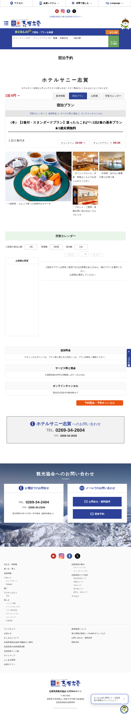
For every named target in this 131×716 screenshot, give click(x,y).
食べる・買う (9, 569)
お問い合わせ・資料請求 (82, 638)
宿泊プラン (78, 95)
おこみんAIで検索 (113, 43)
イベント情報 (11, 603)
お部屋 (94, 95)
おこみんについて (11, 638)
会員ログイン (9, 664)
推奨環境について (79, 629)
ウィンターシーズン (81, 571)
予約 (7, 596)
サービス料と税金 (69, 113)
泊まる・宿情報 (10, 564)
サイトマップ (9, 655)
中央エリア (78, 585)
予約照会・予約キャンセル (100, 402)
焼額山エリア (78, 582)
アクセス (18, 3)
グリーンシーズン (12, 614)
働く (6, 588)
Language (115, 3)
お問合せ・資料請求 (99, 501)
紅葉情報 (9, 621)
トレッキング (11, 617)
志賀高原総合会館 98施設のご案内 (18, 642)
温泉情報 (7, 573)
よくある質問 (9, 660)
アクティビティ (10, 593)
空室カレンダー (113, 95)
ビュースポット (11, 581)
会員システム (49, 3)
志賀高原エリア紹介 (80, 575)
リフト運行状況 (11, 610)
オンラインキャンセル (91, 113)
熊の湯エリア (78, 589)
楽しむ (7, 600)
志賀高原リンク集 (11, 651)
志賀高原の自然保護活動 (14, 646)
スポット (7, 578)
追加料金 (52, 113)
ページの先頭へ (129, 360)
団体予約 (99, 514)
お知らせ (7, 633)
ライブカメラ (9, 629)
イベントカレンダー (13, 607)
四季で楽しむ (82, 3)
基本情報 (60, 95)
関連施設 (9, 584)
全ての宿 (113, 32)
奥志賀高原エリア (80, 578)
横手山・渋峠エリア (81, 592)
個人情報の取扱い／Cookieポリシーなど (88, 633)
